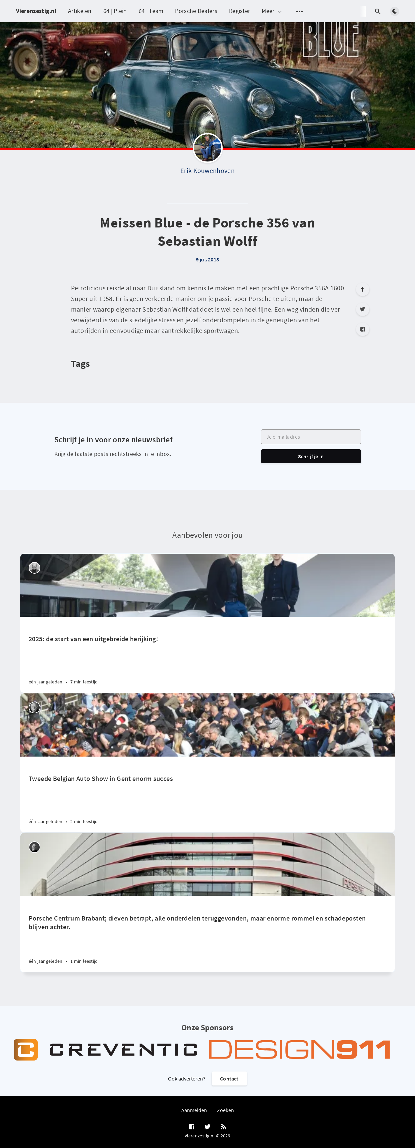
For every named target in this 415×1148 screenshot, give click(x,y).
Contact (229, 1078)
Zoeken (225, 1110)
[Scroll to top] (362, 289)
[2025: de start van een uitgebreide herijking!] (207, 655)
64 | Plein (115, 11)
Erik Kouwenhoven (207, 170)
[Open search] (378, 11)
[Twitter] (362, 309)
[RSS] (223, 1127)
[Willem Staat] (34, 707)
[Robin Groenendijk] (34, 847)
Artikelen (80, 11)
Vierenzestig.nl (36, 11)
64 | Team (151, 11)
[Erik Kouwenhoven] (207, 149)
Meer (272, 11)
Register (239, 11)
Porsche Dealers (196, 11)
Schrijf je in (311, 456)
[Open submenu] (299, 11)
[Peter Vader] (34, 568)
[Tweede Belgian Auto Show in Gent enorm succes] (207, 794)
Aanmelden (194, 1110)
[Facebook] (362, 329)
